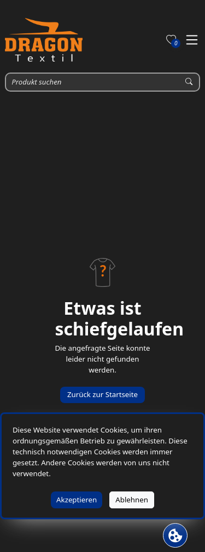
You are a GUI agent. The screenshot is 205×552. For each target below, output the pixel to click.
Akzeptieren (76, 500)
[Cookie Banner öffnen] (175, 535)
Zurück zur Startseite (102, 394)
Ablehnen (131, 500)
